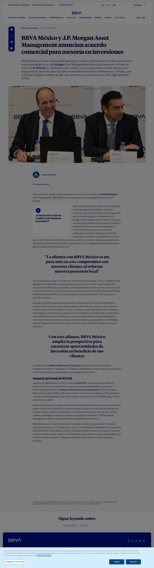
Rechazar (133, 562)
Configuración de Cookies (14, 562)
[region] (77, 557)
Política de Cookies (44, 555)
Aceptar (117, 562)
